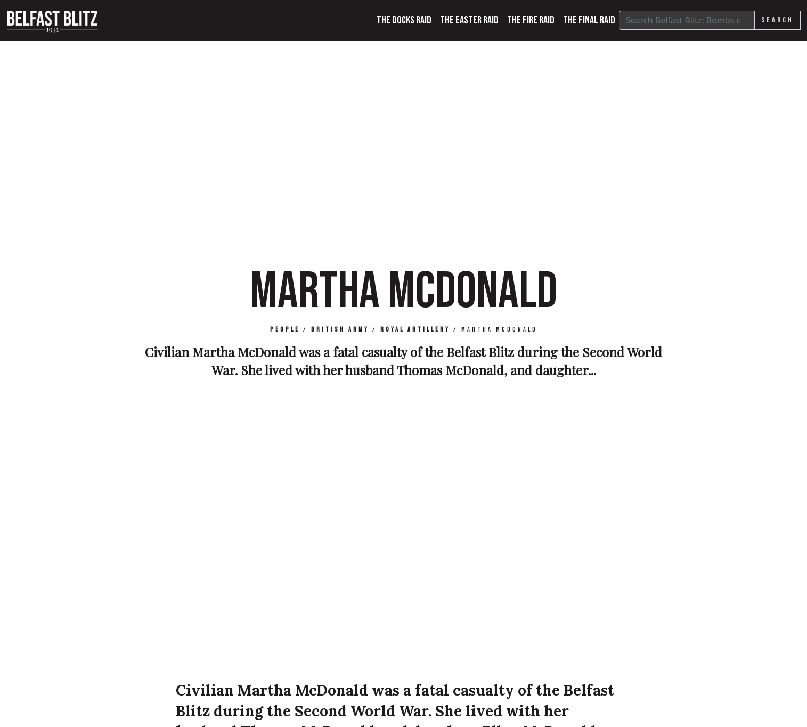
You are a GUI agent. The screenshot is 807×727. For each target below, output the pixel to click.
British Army (340, 330)
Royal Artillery (415, 330)
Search (777, 20)
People (285, 330)
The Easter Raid (469, 20)
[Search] (687, 20)
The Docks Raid (404, 20)
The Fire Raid (531, 20)
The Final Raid (589, 20)
